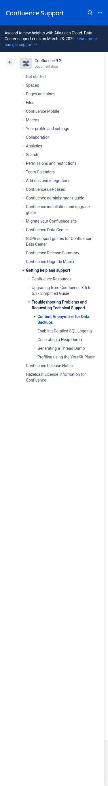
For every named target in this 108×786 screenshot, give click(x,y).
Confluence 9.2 (48, 60)
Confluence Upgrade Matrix (50, 261)
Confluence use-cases (45, 189)
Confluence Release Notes (49, 365)
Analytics (34, 146)
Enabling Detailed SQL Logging (64, 331)
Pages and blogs (40, 94)
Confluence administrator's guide (55, 198)
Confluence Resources (51, 279)
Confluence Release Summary (52, 253)
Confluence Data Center (47, 230)
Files (30, 102)
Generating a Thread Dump (61, 348)
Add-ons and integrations (48, 180)
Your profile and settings (47, 128)
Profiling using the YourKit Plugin (66, 357)
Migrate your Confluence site (51, 221)
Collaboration (38, 137)
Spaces (32, 85)
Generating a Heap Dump (59, 339)
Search (90, 12)
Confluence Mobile (42, 111)
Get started (36, 76)
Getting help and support (48, 270)
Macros (32, 120)
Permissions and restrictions (51, 163)
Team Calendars (40, 172)
